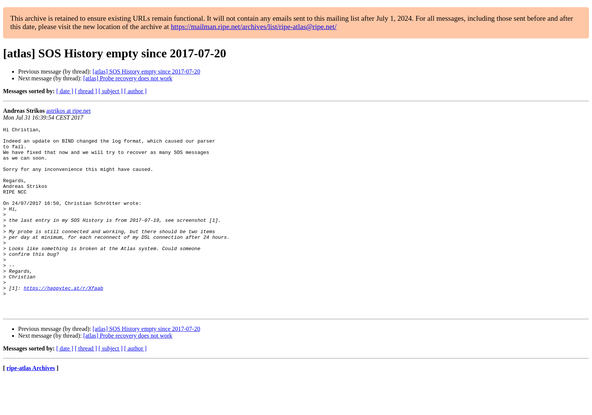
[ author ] (135, 91)
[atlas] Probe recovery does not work (127, 78)
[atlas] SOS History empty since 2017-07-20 (146, 71)
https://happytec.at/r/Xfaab (63, 320)
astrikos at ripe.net (68, 111)
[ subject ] (111, 91)
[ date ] (64, 91)
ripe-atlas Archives (30, 405)
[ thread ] (86, 91)
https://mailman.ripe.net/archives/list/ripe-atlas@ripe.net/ (253, 27)
